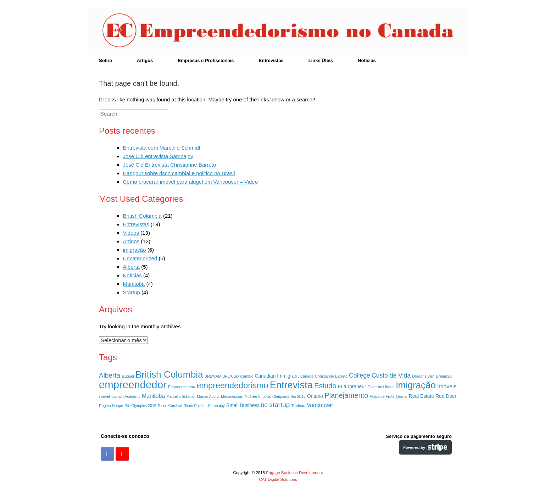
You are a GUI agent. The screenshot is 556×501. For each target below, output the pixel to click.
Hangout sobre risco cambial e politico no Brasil (179, 173)
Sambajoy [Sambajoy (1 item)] (216, 405)
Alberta (131, 267)
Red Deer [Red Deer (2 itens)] (445, 396)
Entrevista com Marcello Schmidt (161, 148)
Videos (131, 233)
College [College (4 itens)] (359, 375)
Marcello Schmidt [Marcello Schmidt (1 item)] (180, 396)
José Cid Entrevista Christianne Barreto (169, 165)
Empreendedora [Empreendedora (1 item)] (181, 387)
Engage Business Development (294, 473)
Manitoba (134, 284)
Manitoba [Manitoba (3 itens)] (153, 396)
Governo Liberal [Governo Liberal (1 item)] (381, 387)
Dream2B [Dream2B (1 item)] (444, 376)
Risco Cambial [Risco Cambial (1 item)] (170, 405)
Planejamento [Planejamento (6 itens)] (346, 395)
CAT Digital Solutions (278, 479)
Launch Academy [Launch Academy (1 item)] (125, 396)
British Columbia (142, 216)
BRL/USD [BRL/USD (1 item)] (230, 376)
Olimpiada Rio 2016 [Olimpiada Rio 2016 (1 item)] (289, 396)
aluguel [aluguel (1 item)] (128, 376)
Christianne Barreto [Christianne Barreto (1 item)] (331, 376)
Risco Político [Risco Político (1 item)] (195, 405)
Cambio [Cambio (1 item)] (247, 376)
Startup (131, 292)
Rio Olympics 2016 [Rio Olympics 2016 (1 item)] (140, 405)
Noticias (367, 60)
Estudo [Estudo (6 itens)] (325, 386)
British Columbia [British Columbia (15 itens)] (169, 374)
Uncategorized (140, 258)
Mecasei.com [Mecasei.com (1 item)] (232, 396)
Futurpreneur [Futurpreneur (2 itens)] (352, 386)
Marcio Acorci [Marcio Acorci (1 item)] (208, 396)
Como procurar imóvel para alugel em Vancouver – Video (190, 182)
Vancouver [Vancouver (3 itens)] (320, 405)
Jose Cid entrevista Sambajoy (158, 156)
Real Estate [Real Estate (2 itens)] (421, 396)
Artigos (145, 60)
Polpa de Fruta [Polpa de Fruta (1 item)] (382, 396)
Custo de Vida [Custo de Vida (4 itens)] (391, 375)
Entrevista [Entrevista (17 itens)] (291, 384)
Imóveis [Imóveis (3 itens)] (447, 386)
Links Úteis (320, 60)
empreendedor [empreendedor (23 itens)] (133, 384)
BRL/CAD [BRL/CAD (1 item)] (213, 376)
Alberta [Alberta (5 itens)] (109, 375)
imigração (134, 250)
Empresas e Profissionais (206, 60)
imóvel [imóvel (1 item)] (104, 396)
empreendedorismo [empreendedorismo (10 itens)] (232, 385)
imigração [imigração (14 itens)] (416, 385)
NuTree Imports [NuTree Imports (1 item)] (258, 396)
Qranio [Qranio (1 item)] (401, 396)
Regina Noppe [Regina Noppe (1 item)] (111, 405)
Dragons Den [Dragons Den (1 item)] (423, 376)
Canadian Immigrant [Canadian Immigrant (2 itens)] (277, 376)
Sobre (105, 60)
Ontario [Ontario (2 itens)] (315, 396)
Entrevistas (271, 60)
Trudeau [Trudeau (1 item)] (298, 405)
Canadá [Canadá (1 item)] (306, 376)
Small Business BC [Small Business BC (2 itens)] (247, 405)
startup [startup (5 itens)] (279, 404)
